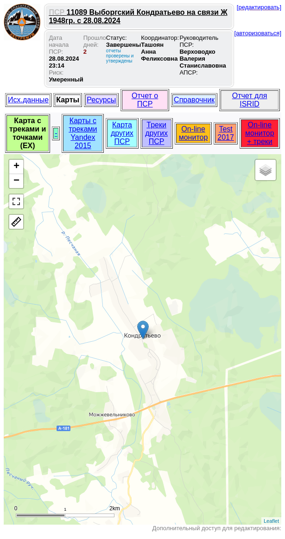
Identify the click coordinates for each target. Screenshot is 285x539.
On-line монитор (193, 133)
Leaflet (271, 521)
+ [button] (16, 167)
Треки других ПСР (156, 133)
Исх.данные (28, 100)
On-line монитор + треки (259, 133)
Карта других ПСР (122, 133)
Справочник (194, 100)
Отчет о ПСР (145, 100)
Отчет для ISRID (249, 100)
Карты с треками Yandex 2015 (83, 133)
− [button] (16, 181)
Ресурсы (101, 100)
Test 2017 (225, 133)
